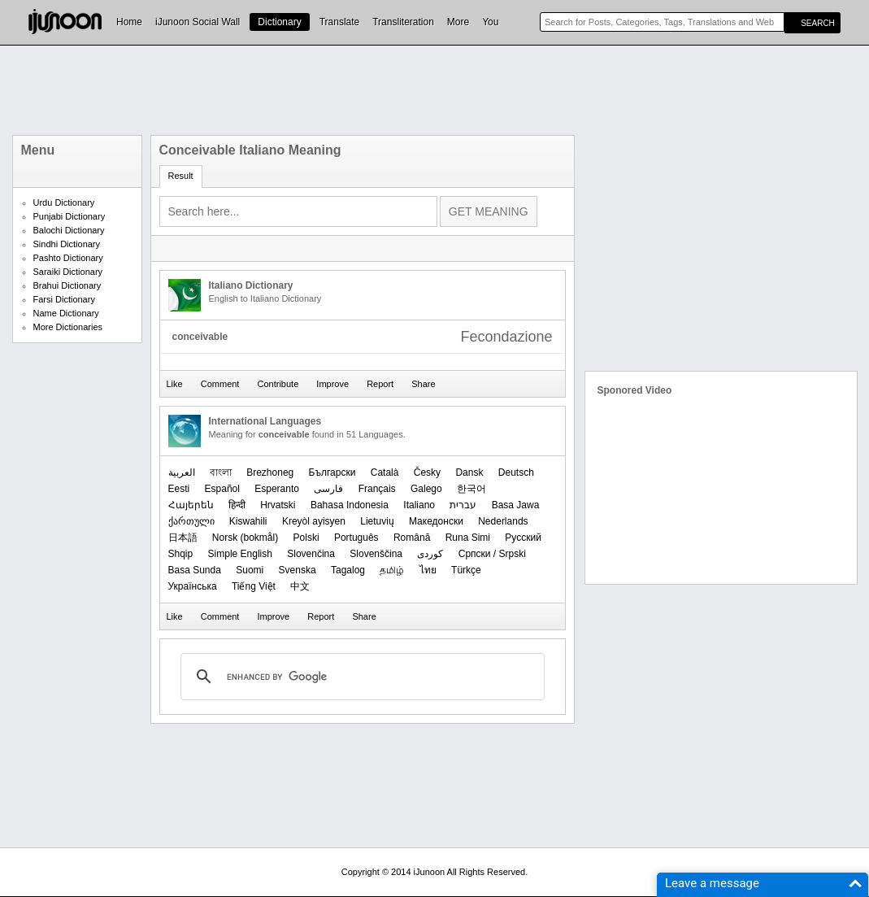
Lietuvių (376, 521)
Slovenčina (311, 554)
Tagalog (348, 570)
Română (411, 537)
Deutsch (516, 472)
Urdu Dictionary (64, 202)
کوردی (430, 554)
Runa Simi (467, 537)
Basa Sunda (194, 570)
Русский (523, 537)
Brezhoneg (269, 472)
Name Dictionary (66, 313)
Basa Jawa (516, 505)
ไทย (428, 570)
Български (332, 472)
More (458, 22)
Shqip (180, 554)
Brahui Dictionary (67, 285)
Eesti (179, 488)
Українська (192, 586)
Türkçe (466, 570)
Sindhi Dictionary (67, 244)
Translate (339, 22)
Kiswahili (248, 521)
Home (129, 22)
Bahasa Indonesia (350, 505)
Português (356, 537)
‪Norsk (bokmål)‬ (245, 537)
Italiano (419, 505)
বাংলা (221, 472)
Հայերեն (191, 505)
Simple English (240, 554)
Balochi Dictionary (69, 230)
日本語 (183, 537)
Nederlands (503, 521)
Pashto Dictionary (68, 258)
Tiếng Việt (254, 586)
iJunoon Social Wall (197, 22)
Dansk (469, 472)
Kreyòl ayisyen (313, 521)
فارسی (328, 488)
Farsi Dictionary (64, 299)
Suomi (249, 570)
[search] (360, 676)
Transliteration (403, 22)
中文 (300, 586)
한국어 (471, 488)
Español (222, 488)
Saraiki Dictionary (68, 272)
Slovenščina (376, 554)
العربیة (181, 472)
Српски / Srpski (492, 554)
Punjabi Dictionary (69, 216)
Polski (306, 537)
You (490, 22)
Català (385, 472)
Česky (427, 472)
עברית (463, 505)
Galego (426, 488)
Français (377, 488)
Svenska (297, 570)
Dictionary (279, 22)
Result (180, 176)
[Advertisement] (435, 90)
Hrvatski (277, 505)
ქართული (191, 521)
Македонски (436, 521)
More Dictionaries (68, 327)
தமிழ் (392, 570)
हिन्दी (236, 505)
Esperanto (276, 488)
